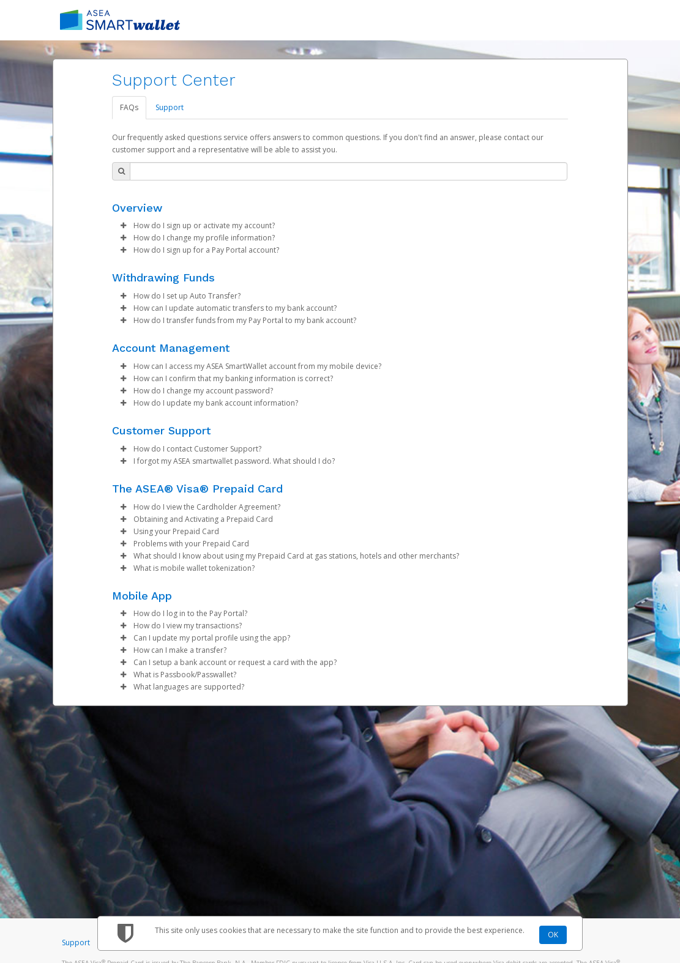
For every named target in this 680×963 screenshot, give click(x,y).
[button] (123, 225)
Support (169, 107)
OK (553, 934)
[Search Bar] (348, 171)
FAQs (129, 107)
